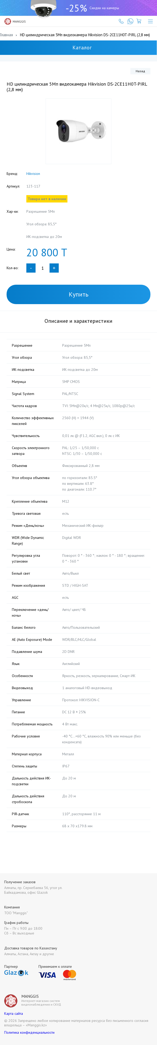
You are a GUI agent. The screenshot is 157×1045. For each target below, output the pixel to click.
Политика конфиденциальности (29, 1032)
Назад (140, 71)
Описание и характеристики (78, 321)
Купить (79, 294)
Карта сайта (13, 1013)
